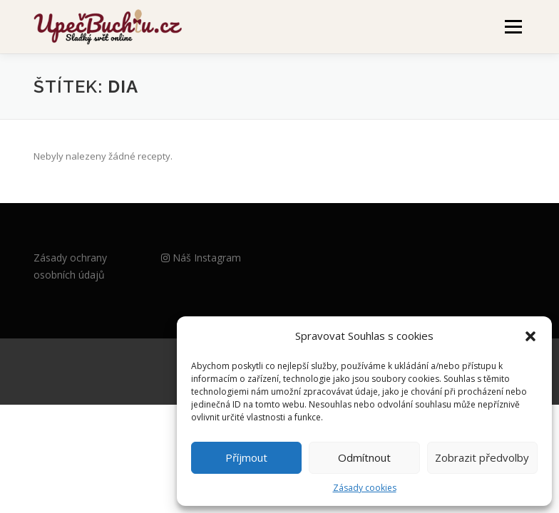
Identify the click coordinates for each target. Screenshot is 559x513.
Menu (513, 26)
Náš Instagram (201, 257)
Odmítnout (364, 457)
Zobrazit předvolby (482, 457)
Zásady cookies (364, 488)
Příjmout (246, 457)
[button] (530, 336)
